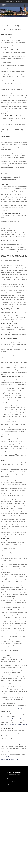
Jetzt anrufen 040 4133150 (15, 781)
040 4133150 (19, 1)
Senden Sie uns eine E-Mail (15, 784)
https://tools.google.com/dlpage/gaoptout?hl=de (15, 718)
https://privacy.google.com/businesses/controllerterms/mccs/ (15, 708)
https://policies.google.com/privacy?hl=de (9, 759)
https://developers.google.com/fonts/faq (9, 756)
